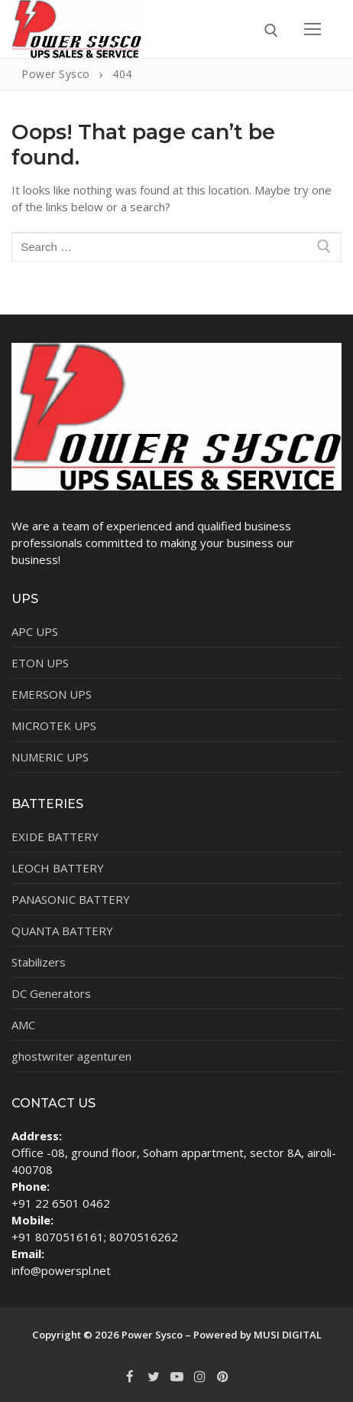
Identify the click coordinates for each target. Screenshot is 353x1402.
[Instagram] (199, 1376)
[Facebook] (130, 1376)
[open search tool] (271, 30)
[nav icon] (313, 29)
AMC (23, 1024)
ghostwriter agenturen (71, 1056)
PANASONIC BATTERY (70, 899)
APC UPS (34, 631)
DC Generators (51, 993)
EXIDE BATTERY (55, 836)
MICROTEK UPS (53, 725)
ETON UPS (40, 662)
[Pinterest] (223, 1376)
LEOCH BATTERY (57, 867)
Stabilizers (38, 962)
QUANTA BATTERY (62, 930)
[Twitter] (152, 1376)
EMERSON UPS (51, 694)
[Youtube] (176, 1376)
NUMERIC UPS (50, 757)
